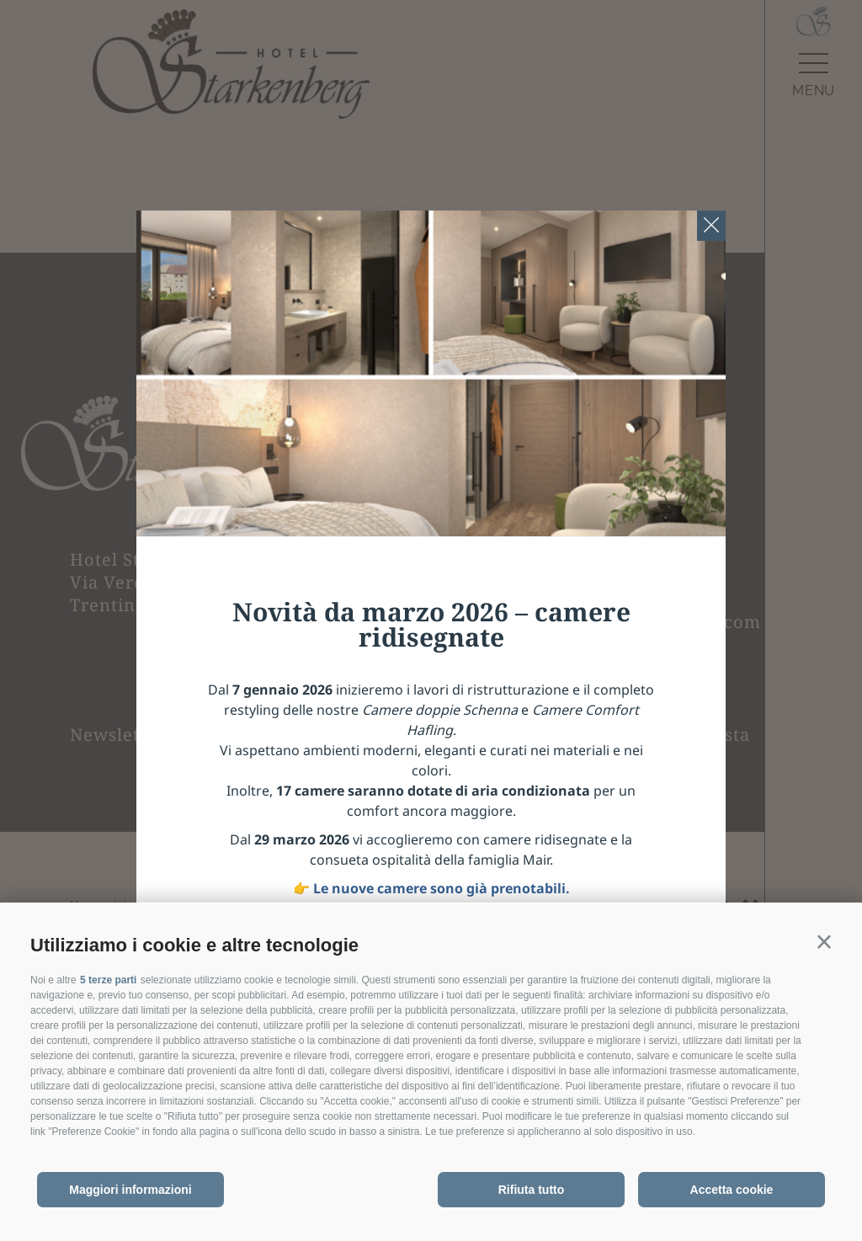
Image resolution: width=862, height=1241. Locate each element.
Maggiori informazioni (130, 1189)
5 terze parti (108, 980)
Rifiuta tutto (531, 1189)
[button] (824, 942)
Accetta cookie (732, 1189)
